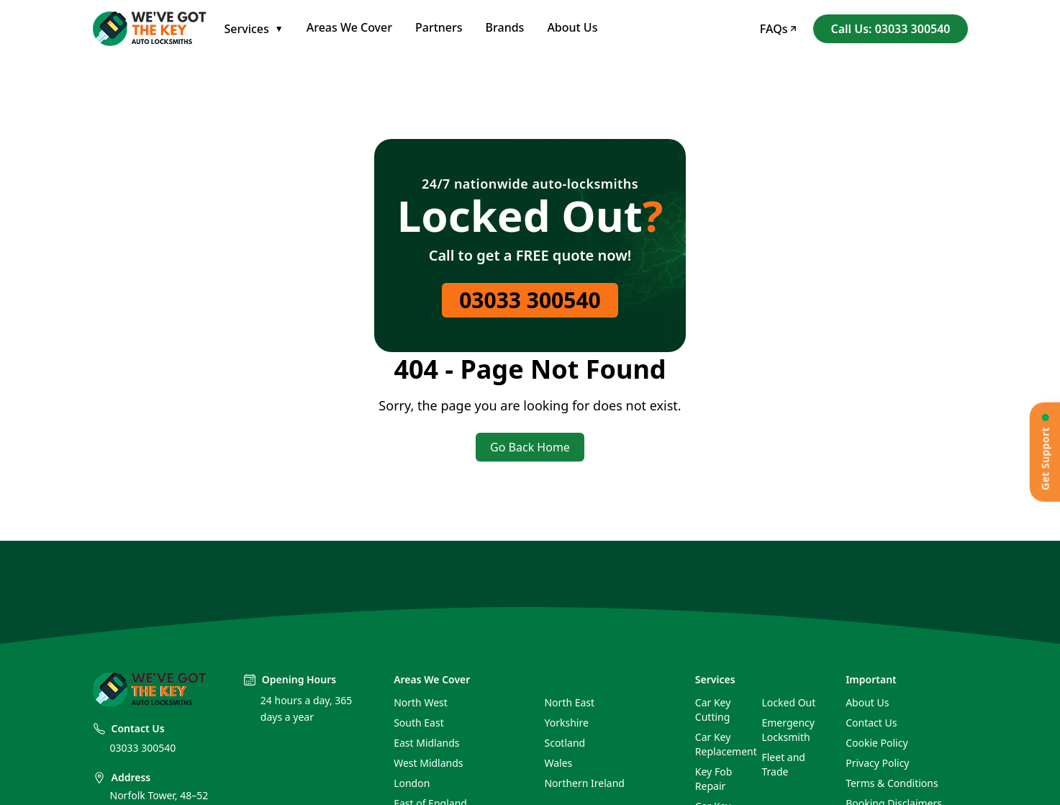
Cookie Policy (876, 743)
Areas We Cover (349, 27)
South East (419, 722)
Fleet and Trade (783, 764)
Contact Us (871, 722)
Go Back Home (530, 447)
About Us (572, 27)
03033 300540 (530, 300)
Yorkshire (566, 722)
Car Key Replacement (723, 744)
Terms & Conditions (892, 783)
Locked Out (788, 702)
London (412, 783)
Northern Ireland (584, 783)
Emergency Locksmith (787, 730)
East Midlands (426, 743)
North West (421, 702)
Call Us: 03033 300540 (890, 29)
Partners (439, 27)
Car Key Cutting (713, 710)
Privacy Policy (877, 763)
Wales (558, 763)
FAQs (778, 29)
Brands (505, 27)
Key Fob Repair (713, 779)
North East (569, 702)
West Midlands (428, 763)
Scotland (564, 743)
